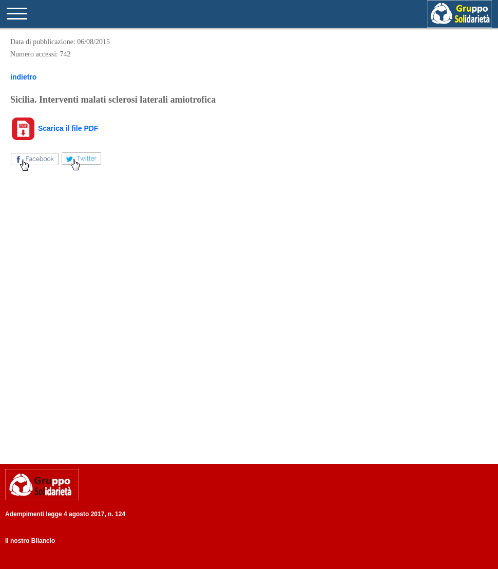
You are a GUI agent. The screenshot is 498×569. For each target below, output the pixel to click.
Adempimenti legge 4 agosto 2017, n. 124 (65, 514)
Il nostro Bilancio (30, 540)
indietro (23, 77)
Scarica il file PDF (54, 128)
